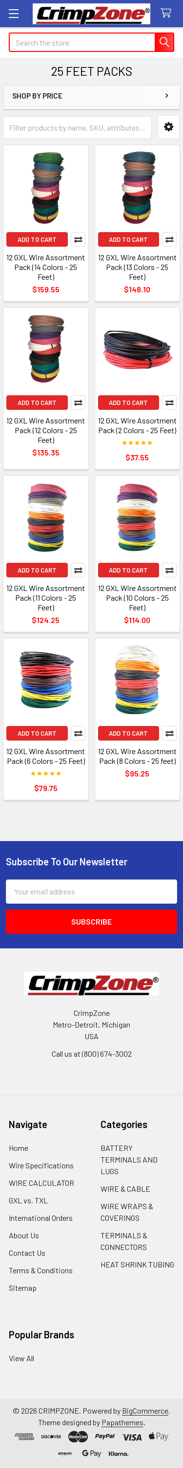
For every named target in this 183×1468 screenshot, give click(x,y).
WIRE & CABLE (125, 1188)
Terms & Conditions (41, 1270)
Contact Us (27, 1252)
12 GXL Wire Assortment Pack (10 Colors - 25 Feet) (137, 597)
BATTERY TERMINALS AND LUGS (129, 1159)
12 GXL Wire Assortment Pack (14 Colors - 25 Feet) (45, 267)
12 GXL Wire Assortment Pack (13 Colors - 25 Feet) (137, 267)
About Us (24, 1235)
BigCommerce (145, 1410)
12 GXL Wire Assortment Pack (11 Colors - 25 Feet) (45, 597)
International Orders (41, 1217)
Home (18, 1147)
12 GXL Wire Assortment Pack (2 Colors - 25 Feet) (137, 425)
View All (21, 1358)
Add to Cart (37, 239)
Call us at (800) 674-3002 (92, 1053)
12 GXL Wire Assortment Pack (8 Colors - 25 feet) (137, 755)
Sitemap (23, 1287)
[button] (169, 127)
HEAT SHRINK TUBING (137, 1264)
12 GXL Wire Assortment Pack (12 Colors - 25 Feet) (45, 430)
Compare (78, 239)
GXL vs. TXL (28, 1200)
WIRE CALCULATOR (41, 1182)
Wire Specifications (41, 1165)
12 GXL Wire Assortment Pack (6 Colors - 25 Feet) (45, 755)
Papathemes (122, 1422)
